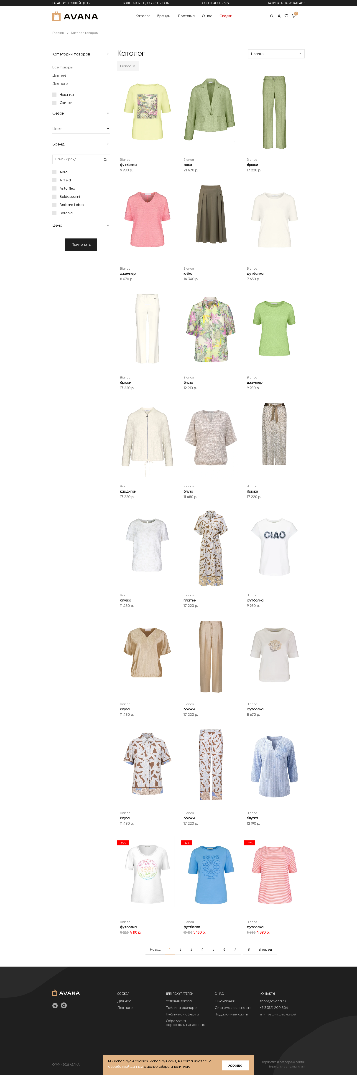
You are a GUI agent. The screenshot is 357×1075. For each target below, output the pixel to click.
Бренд (58, 144)
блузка (125, 600)
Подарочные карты (231, 1014)
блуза (188, 382)
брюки (252, 165)
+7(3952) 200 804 (274, 1007)
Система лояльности (233, 1007)
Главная (58, 33)
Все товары (62, 67)
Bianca (125, 159)
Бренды (164, 16)
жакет (189, 165)
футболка (128, 165)
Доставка (186, 16)
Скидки (225, 16)
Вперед (265, 949)
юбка (188, 273)
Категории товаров (71, 54)
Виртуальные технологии (286, 1066)
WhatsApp (297, 3)
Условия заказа (179, 1001)
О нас (207, 16)
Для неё (59, 75)
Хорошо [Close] (235, 1065)
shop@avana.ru (273, 1001)
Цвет (57, 128)
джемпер (128, 273)
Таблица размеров (182, 1007)
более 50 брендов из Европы (146, 3)
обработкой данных (125, 1066)
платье (190, 600)
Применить (81, 244)
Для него (60, 83)
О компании (225, 1001)
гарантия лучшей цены (71, 3)
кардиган (128, 491)
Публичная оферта (182, 1014)
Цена (57, 225)
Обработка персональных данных (185, 1023)
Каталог (143, 16)
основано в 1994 (216, 3)
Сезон (58, 113)
